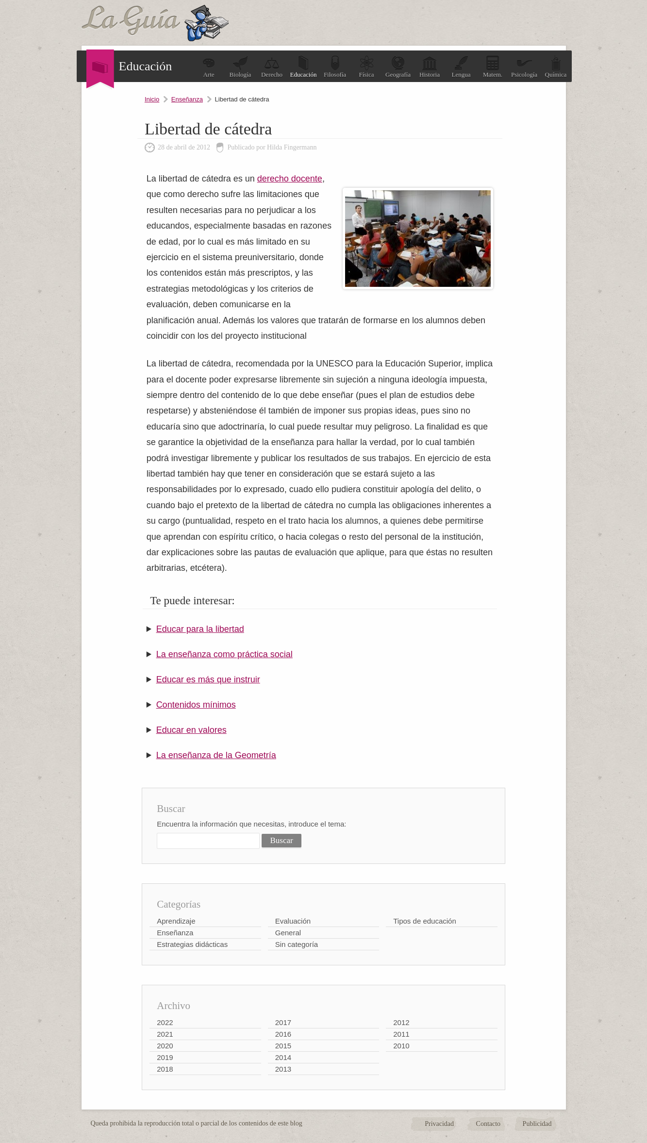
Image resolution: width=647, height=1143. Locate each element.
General (288, 932)
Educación (303, 66)
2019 (165, 1057)
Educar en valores (191, 730)
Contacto (488, 1123)
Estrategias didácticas (192, 944)
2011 (401, 1034)
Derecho (271, 66)
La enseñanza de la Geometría (216, 755)
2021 (165, 1034)
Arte (208, 66)
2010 (401, 1046)
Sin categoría (296, 944)
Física (366, 66)
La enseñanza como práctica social (224, 654)
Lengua (461, 66)
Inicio (152, 99)
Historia (429, 66)
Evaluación (293, 921)
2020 (165, 1046)
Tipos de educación (424, 921)
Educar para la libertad (200, 629)
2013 (283, 1069)
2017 (283, 1022)
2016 (283, 1034)
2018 (165, 1069)
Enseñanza (187, 99)
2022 (165, 1022)
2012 (401, 1022)
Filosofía (335, 66)
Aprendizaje (176, 921)
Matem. (492, 66)
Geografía (398, 66)
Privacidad (439, 1123)
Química (556, 66)
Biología (240, 66)
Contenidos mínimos (196, 705)
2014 (283, 1057)
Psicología (524, 66)
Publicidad (537, 1123)
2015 (283, 1046)
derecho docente (289, 178)
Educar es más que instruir (208, 679)
